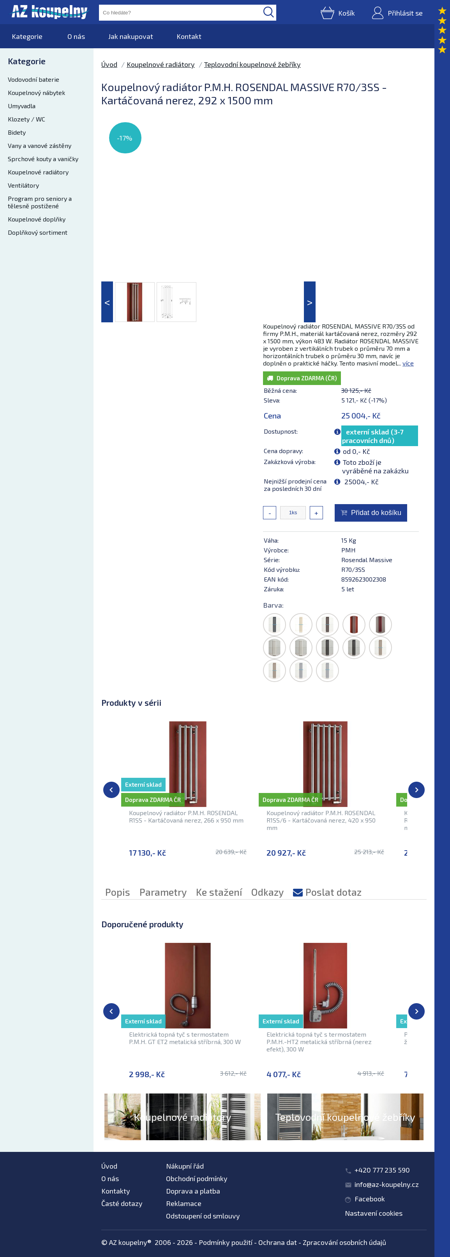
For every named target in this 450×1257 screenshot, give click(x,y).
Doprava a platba (193, 1191)
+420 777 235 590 (382, 1170)
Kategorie (27, 36)
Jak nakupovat (130, 36)
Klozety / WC (26, 119)
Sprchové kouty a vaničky (43, 158)
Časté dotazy (122, 1203)
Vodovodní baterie (33, 79)
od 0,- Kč (356, 451)
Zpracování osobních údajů (344, 1242)
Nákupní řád (185, 1166)
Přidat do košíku (376, 513)
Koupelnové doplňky (36, 219)
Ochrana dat (277, 1242)
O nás (76, 36)
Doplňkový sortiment (37, 232)
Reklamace (183, 1203)
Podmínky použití (225, 1242)
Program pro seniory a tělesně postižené (40, 202)
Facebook (370, 1198)
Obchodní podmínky (197, 1178)
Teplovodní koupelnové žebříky (252, 64)
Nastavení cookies (373, 1213)
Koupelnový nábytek (36, 92)
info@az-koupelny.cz (387, 1184)
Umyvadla (21, 105)
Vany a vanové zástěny (39, 145)
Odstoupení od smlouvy (203, 1215)
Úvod (109, 64)
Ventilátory (23, 185)
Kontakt (188, 36)
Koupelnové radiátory (38, 172)
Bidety (17, 132)
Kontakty (115, 1191)
